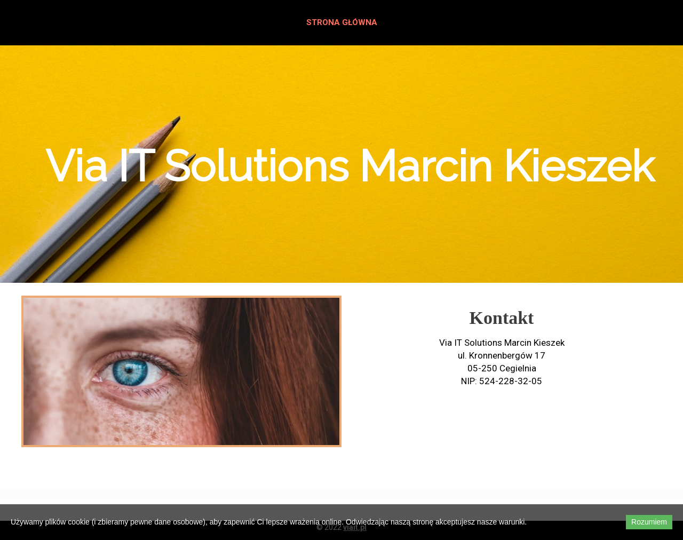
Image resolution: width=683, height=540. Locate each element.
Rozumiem (649, 522)
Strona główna (341, 22)
